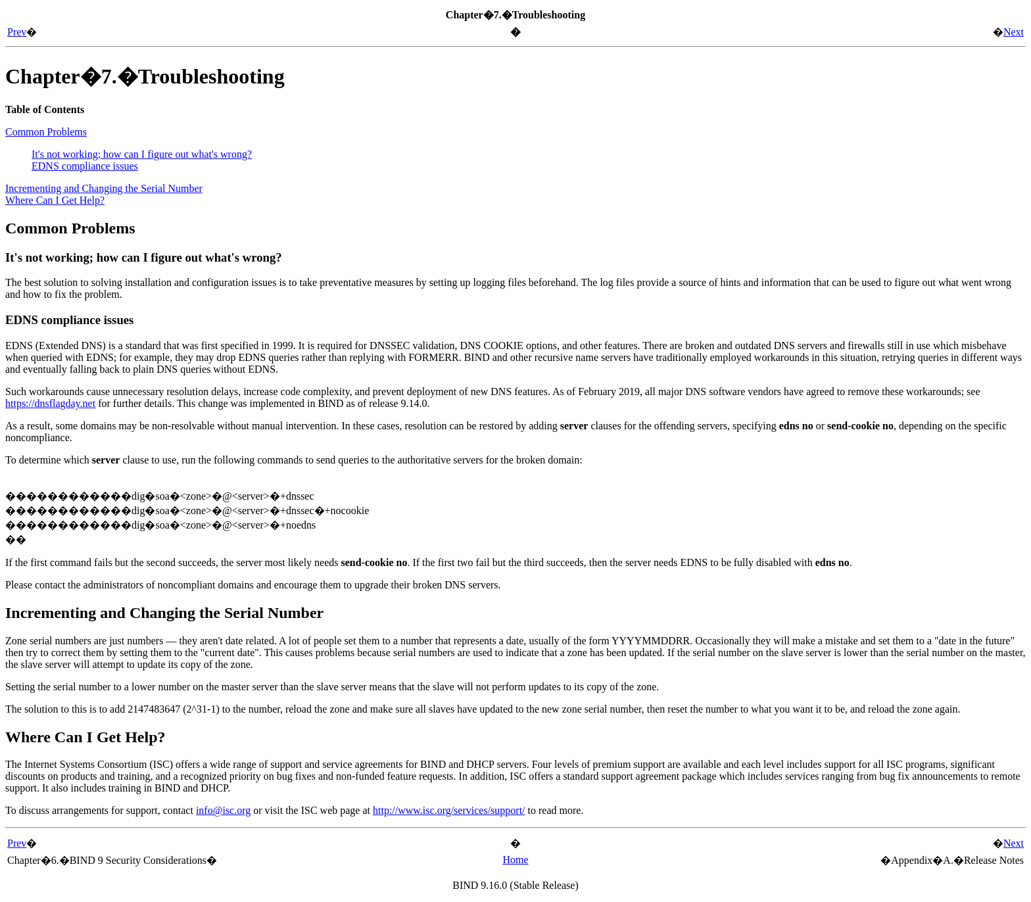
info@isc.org (223, 810)
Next (1013, 31)
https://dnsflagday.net (50, 403)
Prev (16, 31)
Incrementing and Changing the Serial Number (104, 188)
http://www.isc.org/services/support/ (449, 810)
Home (515, 859)
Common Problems (46, 131)
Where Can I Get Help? (55, 200)
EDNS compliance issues (85, 166)
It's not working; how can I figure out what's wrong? (142, 154)
